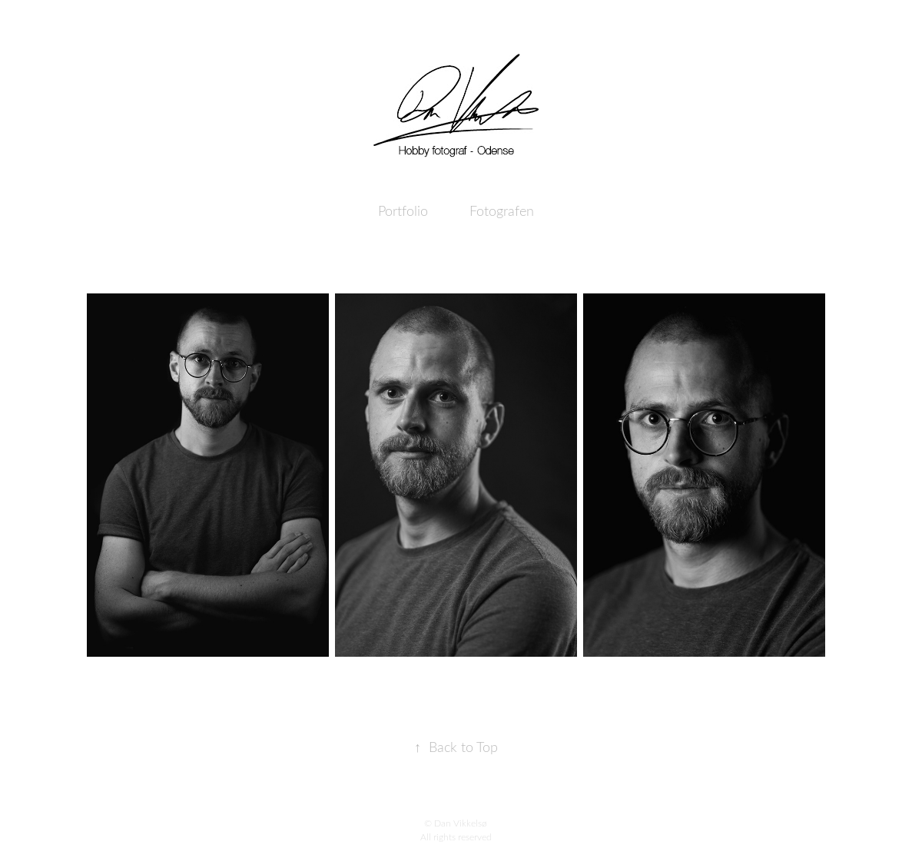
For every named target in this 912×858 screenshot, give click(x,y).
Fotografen (501, 210)
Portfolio (403, 210)
